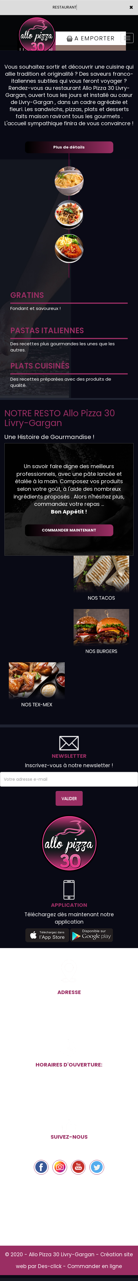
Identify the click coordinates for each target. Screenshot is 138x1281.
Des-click (49, 1266)
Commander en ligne (94, 1266)
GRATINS (27, 295)
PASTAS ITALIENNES (47, 330)
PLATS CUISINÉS (39, 366)
